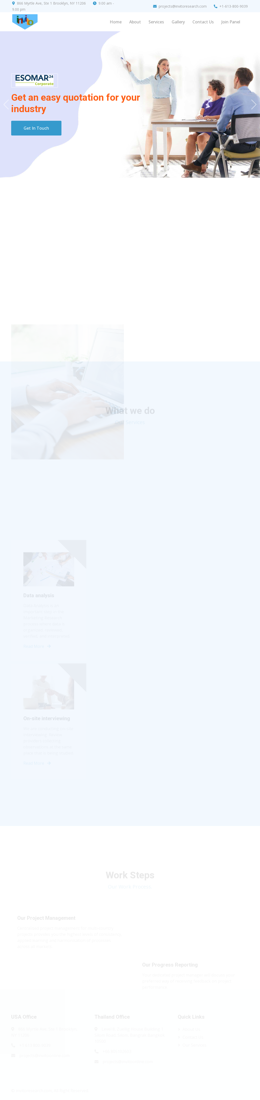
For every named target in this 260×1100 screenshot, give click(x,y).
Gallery (178, 22)
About (135, 22)
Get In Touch (36, 128)
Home (116, 22)
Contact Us (203, 22)
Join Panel (230, 22)
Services (156, 22)
